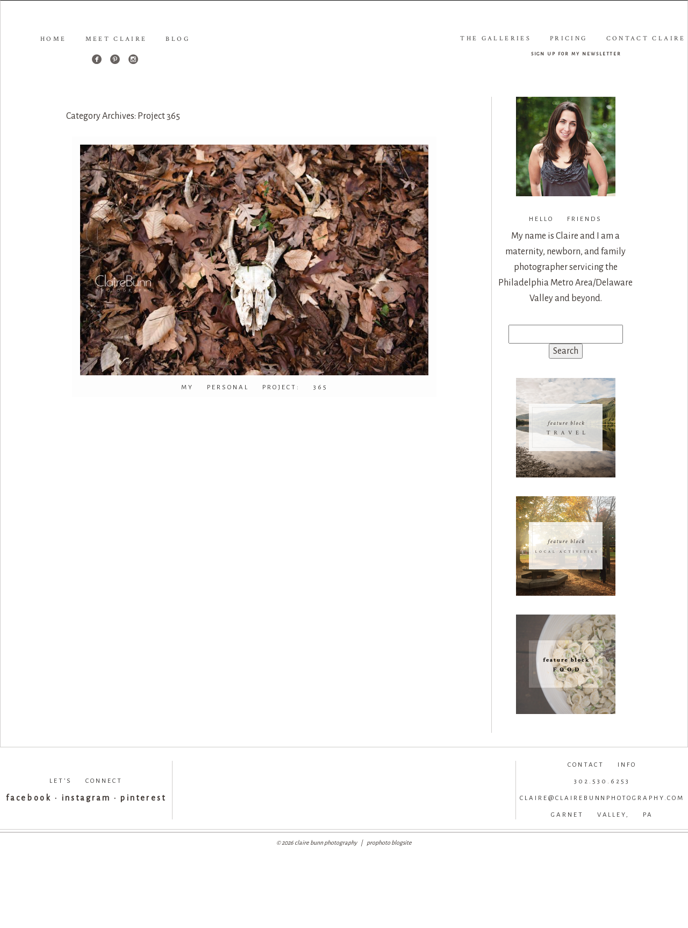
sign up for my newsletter (576, 53)
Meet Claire (116, 39)
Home (53, 39)
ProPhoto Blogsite (389, 842)
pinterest (143, 798)
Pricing (568, 38)
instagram (86, 798)
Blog (177, 39)
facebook (28, 798)
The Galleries (495, 38)
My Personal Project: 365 (254, 387)
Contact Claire (646, 38)
